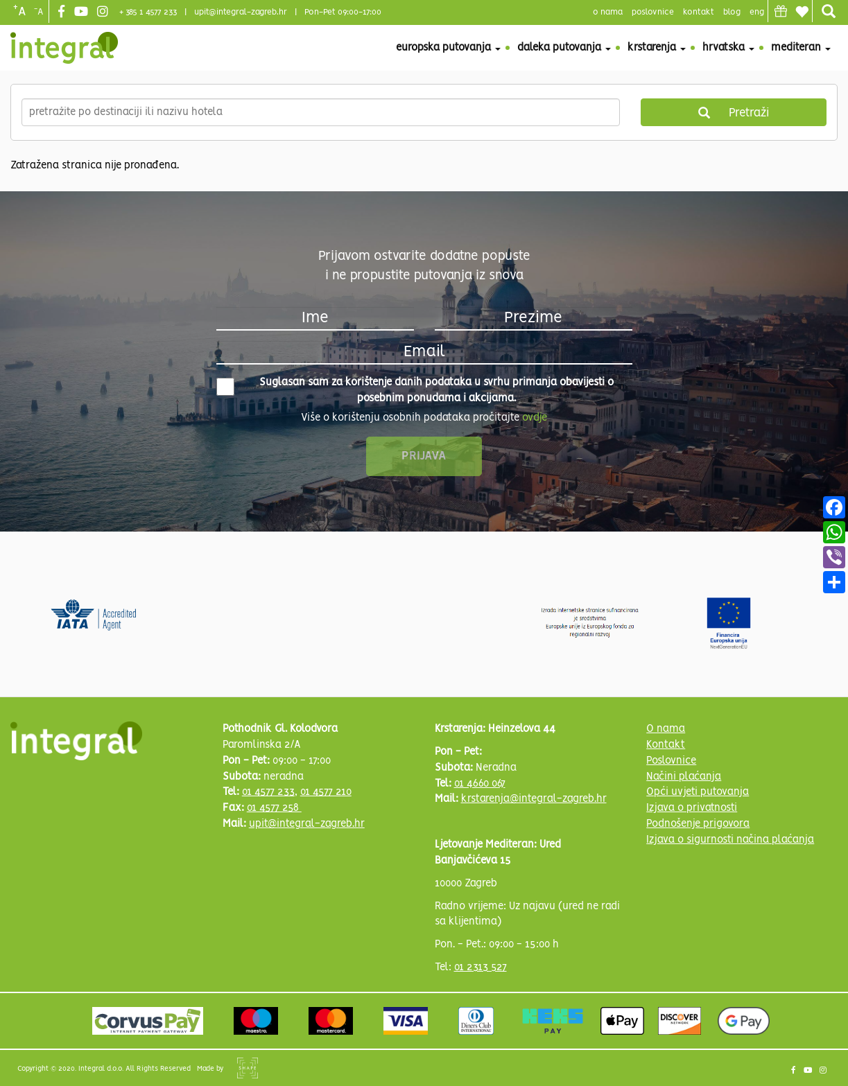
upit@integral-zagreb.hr (240, 12)
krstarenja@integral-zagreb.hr (534, 799)
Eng (757, 12)
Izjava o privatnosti (691, 808)
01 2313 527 (480, 967)
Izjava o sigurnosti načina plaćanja (730, 840)
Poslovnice (671, 761)
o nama (608, 12)
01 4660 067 (479, 784)
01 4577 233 (268, 792)
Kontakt (698, 12)
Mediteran (801, 48)
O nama (665, 729)
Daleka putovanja (564, 48)
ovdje (534, 418)
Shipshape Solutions (247, 1068)
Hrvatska (728, 48)
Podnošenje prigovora (698, 824)
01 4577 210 (326, 792)
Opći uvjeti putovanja (697, 792)
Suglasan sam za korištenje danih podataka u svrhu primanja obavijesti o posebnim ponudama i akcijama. (415, 390)
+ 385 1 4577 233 (148, 12)
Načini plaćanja (683, 777)
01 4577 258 (274, 808)
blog (732, 12)
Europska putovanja (448, 48)
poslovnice (653, 12)
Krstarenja (657, 48)
